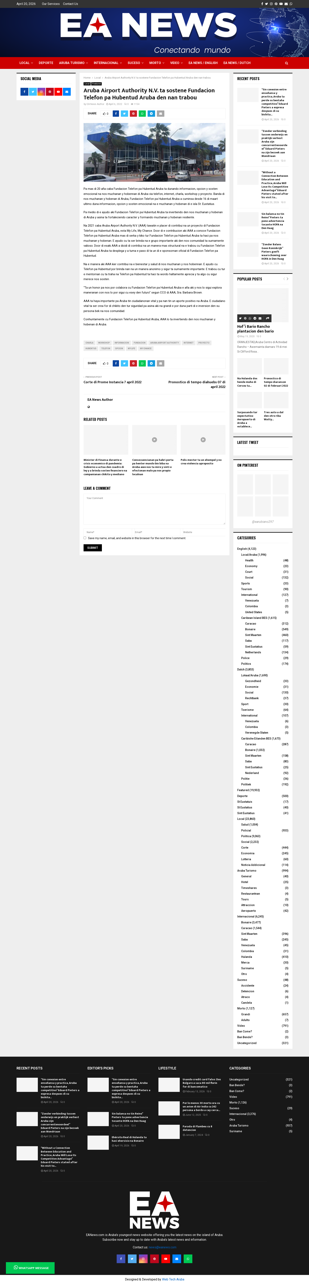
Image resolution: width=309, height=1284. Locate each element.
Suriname (247, 968)
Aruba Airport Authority (164, 343)
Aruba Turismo (72, 63)
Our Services (51, 4)
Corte (244, 847)
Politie (245, 778)
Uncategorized (247, 1043)
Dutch (241, 669)
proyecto (203, 343)
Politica (246, 836)
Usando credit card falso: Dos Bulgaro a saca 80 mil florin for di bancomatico (202, 1083)
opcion (119, 348)
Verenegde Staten (256, 732)
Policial (246, 830)
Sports (245, 583)
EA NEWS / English (203, 63)
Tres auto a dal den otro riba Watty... (273, 416)
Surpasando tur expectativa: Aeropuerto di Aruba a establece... (247, 419)
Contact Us (70, 4)
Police (245, 658)
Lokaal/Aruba (249, 675)
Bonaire (250, 629)
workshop (104, 343)
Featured (96, 84)
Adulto (245, 1020)
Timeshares (249, 888)
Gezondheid (253, 681)
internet (189, 343)
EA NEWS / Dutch (236, 63)
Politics (246, 663)
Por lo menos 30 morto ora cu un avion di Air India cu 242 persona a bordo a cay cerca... (201, 1106)
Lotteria (246, 859)
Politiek (246, 784)
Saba (248, 640)
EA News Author (95, 104)
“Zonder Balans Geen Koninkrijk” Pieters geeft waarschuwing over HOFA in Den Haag (274, 251)
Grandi (245, 1014)
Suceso (134, 63)
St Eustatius (244, 807)
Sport (244, 704)
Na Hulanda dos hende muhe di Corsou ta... (247, 382)
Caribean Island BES (254, 617)
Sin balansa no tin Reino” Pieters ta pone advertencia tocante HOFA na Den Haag (273, 221)
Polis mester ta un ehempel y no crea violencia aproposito (201, 462)
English (242, 548)
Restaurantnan (250, 893)
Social (249, 577)
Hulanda (246, 956)
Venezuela (252, 600)
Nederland (252, 773)
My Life (131, 348)
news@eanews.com (162, 1247)
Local (25, 63)
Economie (251, 686)
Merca (245, 962)
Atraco (245, 997)
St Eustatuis (244, 801)
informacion (122, 343)
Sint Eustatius (253, 646)
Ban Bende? (245, 1037)
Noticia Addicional (253, 864)
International (249, 594)
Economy (251, 566)
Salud (245, 824)
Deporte (46, 63)
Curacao (250, 623)
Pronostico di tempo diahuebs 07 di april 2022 (196, 384)
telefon (105, 348)
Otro (244, 974)
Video (174, 63)
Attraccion (248, 905)
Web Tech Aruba (173, 1279)
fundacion (139, 343)
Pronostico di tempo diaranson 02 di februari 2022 (276, 382)
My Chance (146, 348)
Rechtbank (252, 698)
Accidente (247, 985)
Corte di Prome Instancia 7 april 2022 (112, 382)
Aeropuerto (248, 910)
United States (253, 612)
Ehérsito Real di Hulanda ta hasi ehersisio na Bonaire (129, 1139)
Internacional (106, 63)
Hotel (244, 882)
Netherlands (253, 652)
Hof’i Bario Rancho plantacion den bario (255, 329)
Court (248, 571)
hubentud (91, 348)
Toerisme (247, 709)
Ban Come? (244, 1031)
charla (89, 343)
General (246, 876)
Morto (155, 63)
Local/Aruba (249, 554)
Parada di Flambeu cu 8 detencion (197, 1128)
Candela (246, 1002)
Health (249, 560)
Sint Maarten (253, 635)
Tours (245, 899)
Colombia (251, 606)
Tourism (246, 589)
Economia (247, 853)
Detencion (247, 991)
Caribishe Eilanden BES (256, 738)
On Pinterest (247, 465)
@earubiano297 (263, 522)
